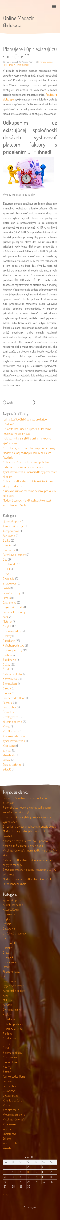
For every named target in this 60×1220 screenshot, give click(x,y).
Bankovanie (9, 535)
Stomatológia (10, 683)
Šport (6, 669)
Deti (5, 559)
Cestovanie (9, 550)
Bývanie (7, 545)
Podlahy (7, 636)
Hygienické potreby (13, 607)
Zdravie (7, 760)
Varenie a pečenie (12, 721)
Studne (7, 693)
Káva (5, 616)
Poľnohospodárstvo (13, 645)
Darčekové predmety (14, 554)
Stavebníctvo (10, 679)
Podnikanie (8, 64)
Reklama (7, 655)
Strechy (7, 688)
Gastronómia (9, 602)
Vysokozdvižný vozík (14, 741)
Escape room (10, 583)
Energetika (9, 578)
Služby (6, 664)
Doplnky (7, 569)
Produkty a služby (21, 64)
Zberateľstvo (9, 755)
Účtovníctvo (9, 712)
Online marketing (12, 631)
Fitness (7, 597)
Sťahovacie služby (12, 674)
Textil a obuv (9, 707)
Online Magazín (19, 17)
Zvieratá (7, 769)
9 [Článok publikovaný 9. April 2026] (28, 1172)
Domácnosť (9, 564)
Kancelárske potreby (14, 612)
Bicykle (6, 540)
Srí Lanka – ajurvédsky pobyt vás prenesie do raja (29, 448)
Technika (7, 702)
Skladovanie (9, 659)
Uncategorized (10, 717)
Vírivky (6, 726)
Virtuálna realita (11, 731)
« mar (6, 1194)
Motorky (7, 621)
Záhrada (7, 750)
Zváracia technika (12, 764)
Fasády (6, 588)
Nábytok (7, 626)
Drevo (6, 574)
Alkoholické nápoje (13, 526)
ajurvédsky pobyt (12, 521)
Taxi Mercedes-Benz (14, 698)
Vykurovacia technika (14, 736)
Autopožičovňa (11, 531)
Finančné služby (45, 61)
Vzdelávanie (9, 745)
